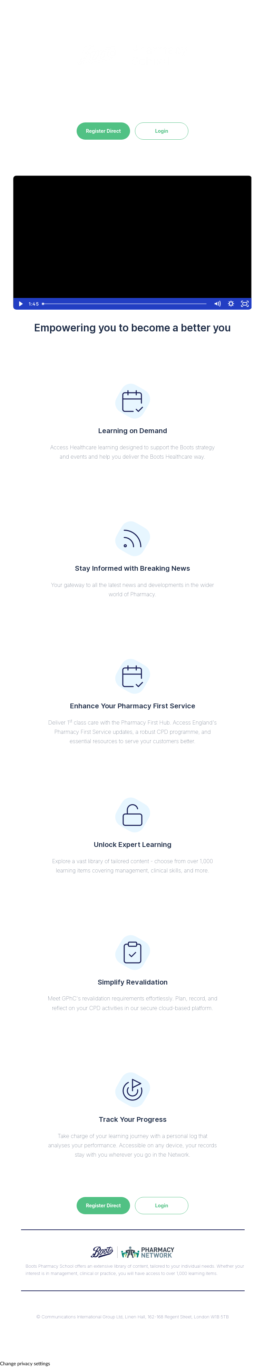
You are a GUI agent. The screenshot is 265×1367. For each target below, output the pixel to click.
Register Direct (103, 131)
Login (161, 131)
